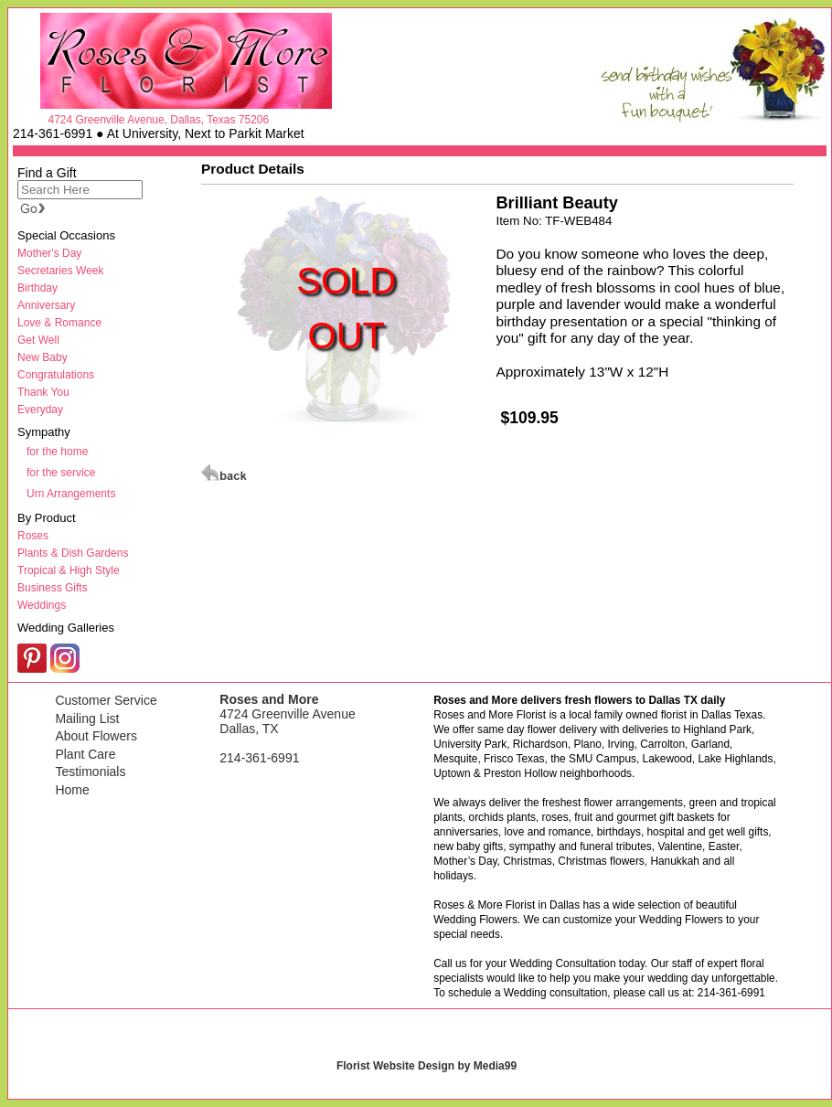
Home (72, 789)
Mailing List (87, 718)
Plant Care (85, 754)
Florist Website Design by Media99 (426, 1065)
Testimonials (90, 771)
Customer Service (105, 700)
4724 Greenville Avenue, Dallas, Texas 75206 (158, 119)
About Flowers (95, 736)
